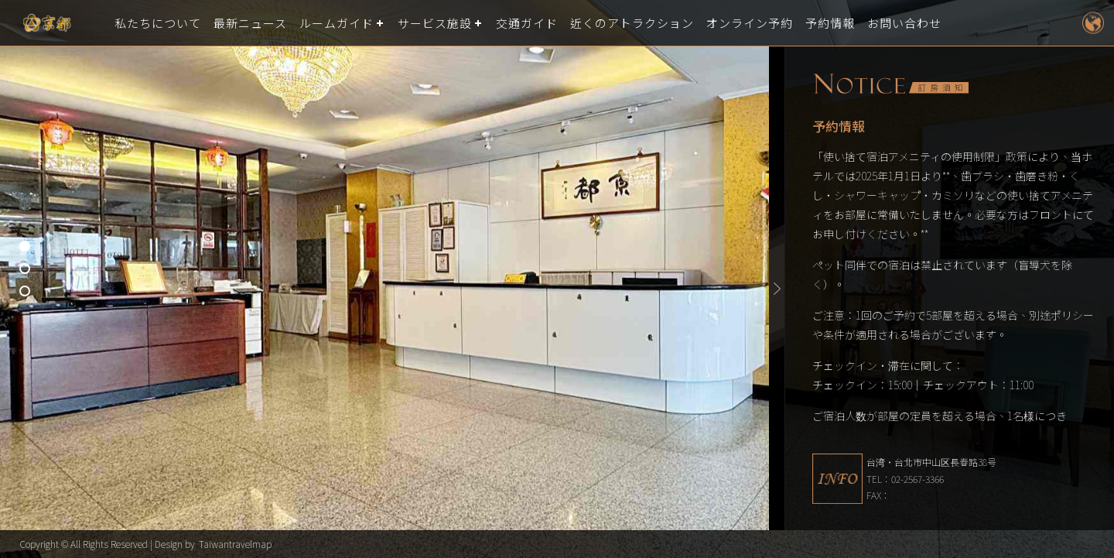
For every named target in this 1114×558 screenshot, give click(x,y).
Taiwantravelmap (235, 543)
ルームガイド (336, 23)
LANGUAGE (1092, 23)
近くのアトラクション (632, 23)
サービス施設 (435, 23)
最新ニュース (250, 23)
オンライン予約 (749, 23)
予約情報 (830, 23)
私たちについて (157, 23)
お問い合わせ (904, 23)
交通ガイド (527, 23)
